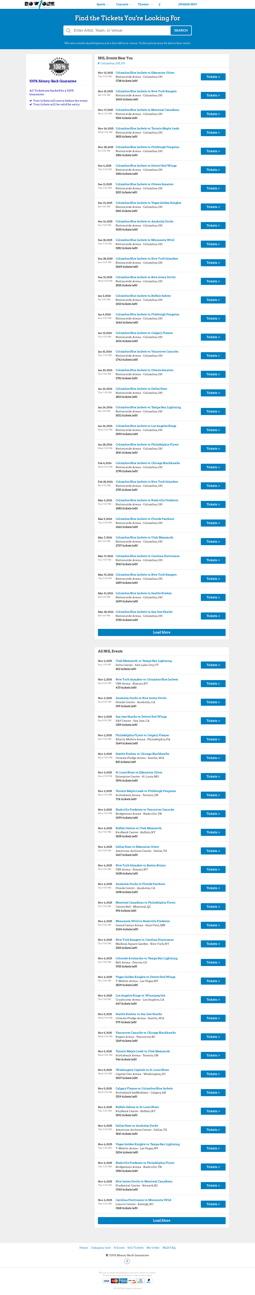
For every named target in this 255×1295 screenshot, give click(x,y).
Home (84, 1247)
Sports (103, 4)
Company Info (101, 1247)
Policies (119, 1247)
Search (181, 30)
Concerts (124, 4)
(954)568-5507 (187, 4)
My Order (153, 1247)
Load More (161, 632)
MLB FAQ (169, 1247)
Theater (145, 4)
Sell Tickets (136, 1247)
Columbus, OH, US (111, 63)
